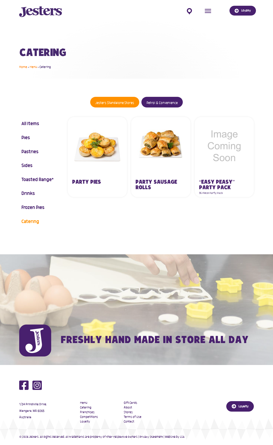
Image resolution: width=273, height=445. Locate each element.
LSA (182, 437)
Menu (33, 67)
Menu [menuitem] (83, 403)
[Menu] (208, 11)
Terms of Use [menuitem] (132, 417)
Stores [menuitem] (128, 412)
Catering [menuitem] (85, 407)
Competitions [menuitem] (89, 417)
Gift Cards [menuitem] (130, 403)
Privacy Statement (151, 437)
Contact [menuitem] (129, 421)
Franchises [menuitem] (87, 412)
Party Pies (86, 182)
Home (23, 67)
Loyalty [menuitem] (85, 421)
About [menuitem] (128, 407)
